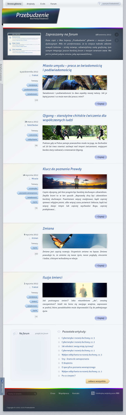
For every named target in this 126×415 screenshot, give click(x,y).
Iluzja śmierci (52, 277)
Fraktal (35, 75)
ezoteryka (32, 188)
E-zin (42, 4)
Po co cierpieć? (69, 375)
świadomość (31, 94)
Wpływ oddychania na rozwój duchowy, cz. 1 (82, 371)
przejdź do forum (41, 333)
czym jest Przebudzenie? (110, 4)
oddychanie (32, 139)
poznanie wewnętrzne (27, 193)
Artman (35, 238)
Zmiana (48, 228)
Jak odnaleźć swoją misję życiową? (77, 346)
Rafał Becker (32, 125)
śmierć (34, 301)
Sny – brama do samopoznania (75, 359)
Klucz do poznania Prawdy (62, 169)
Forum (53, 4)
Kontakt (75, 393)
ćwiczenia (32, 135)
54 (36, 316)
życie (34, 202)
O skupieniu (67, 363)
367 (36, 254)
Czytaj (101, 103)
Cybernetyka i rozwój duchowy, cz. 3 (78, 338)
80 (36, 145)
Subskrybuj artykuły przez (107, 393)
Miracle (35, 179)
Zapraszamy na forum (61, 34)
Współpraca (64, 393)
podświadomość (30, 89)
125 (36, 100)
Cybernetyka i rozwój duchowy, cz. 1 (78, 350)
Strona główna (14, 4)
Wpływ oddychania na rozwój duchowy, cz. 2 (82, 354)
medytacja (32, 85)
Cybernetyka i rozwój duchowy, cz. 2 (78, 342)
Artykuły (30, 4)
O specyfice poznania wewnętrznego (78, 367)
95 (36, 208)
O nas (52, 393)
